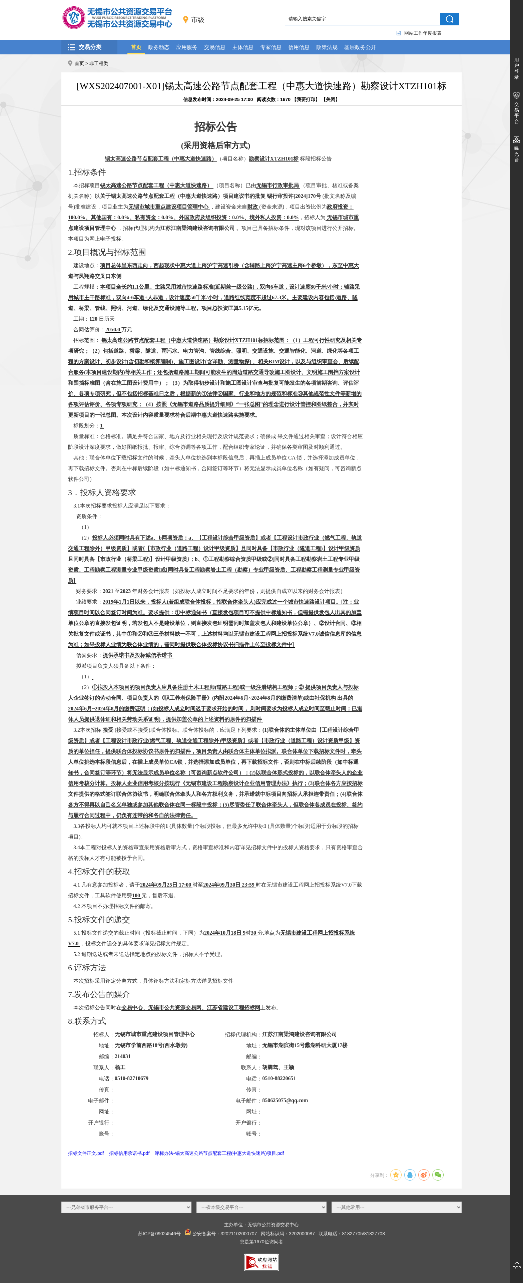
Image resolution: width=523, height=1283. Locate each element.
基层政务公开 (360, 47)
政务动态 (158, 47)
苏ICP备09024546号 (159, 1233)
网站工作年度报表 (423, 33)
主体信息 (242, 47)
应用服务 (186, 47)
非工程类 (98, 63)
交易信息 (214, 47)
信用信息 (299, 47)
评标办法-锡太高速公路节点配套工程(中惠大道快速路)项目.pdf (219, 1153)
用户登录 (516, 68)
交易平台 (516, 112)
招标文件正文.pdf (86, 1153)
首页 (136, 47)
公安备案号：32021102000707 (224, 1233)
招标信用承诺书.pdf (129, 1153)
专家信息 (271, 47)
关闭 (330, 99)
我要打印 (306, 99)
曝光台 (516, 154)
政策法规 (327, 47)
